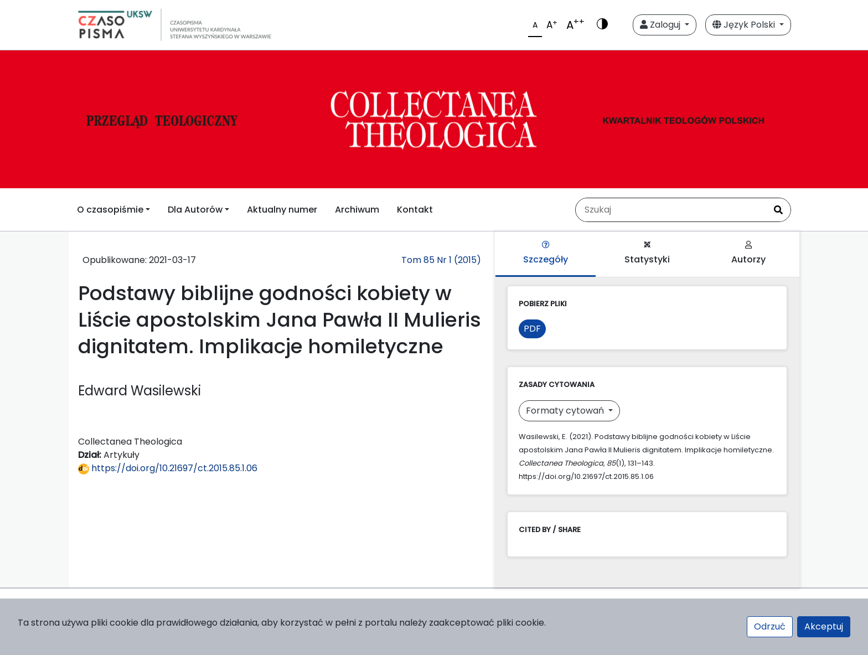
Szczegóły (545, 253)
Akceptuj (823, 626)
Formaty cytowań (566, 410)
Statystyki (647, 253)
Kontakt (415, 209)
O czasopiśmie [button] (110, 209)
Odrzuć (770, 626)
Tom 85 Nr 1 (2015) (441, 260)
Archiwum (357, 209)
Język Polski (744, 24)
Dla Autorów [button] (195, 209)
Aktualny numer (282, 209)
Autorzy (748, 253)
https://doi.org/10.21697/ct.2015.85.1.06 (167, 468)
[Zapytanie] (671, 210)
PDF (532, 328)
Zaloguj (661, 24)
